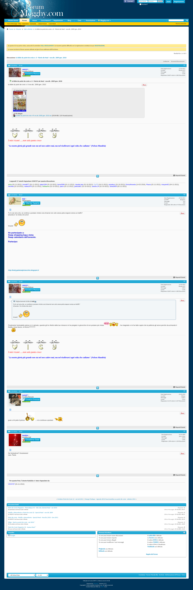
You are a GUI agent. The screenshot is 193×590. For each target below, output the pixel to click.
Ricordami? (144, 4)
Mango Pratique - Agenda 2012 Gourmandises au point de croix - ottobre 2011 (110, 499)
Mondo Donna (13, 20)
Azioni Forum (43, 24)
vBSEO (102, 587)
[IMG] (155, 540)
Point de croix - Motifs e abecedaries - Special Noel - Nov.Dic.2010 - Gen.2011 (33, 517)
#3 (184, 281)
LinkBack (165, 61)
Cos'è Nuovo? (46, 20)
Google (12, 535)
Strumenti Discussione (177, 61)
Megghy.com (103, 20)
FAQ (19, 24)
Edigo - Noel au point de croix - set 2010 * (21, 522)
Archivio (161, 575)
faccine (151, 538)
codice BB (152, 535)
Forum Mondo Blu (152, 575)
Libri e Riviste (28, 29)
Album (34, 20)
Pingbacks (102, 549)
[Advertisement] (51, 36)
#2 (184, 195)
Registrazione (179, 1)
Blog (69, 20)
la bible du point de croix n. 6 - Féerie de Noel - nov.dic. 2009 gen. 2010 (41, 58)
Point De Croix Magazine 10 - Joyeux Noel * (22, 527)
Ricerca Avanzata (181, 23)
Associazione (90, 20)
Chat (79, 20)
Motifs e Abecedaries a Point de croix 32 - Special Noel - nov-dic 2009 (30, 512)
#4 (184, 391)
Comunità (33, 24)
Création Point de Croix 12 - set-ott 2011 (70, 499)
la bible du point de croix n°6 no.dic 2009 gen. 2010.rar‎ (33, 115)
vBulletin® (96, 583)
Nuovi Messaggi (12, 24)
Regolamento (58, 20)
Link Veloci (52, 24)
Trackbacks (150, 547)
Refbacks (102, 551)
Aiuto (168, 1)
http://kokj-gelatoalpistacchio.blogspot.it (23, 270)
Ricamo (18, 29)
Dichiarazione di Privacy (173, 575)
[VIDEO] (155, 542)
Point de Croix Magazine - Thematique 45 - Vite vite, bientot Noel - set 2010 (32, 508)
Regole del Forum (152, 554)
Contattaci (142, 575)
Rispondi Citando (179, 175)
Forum (24, 20)
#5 (184, 431)
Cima (183, 575)
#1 (184, 65)
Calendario (25, 24)
